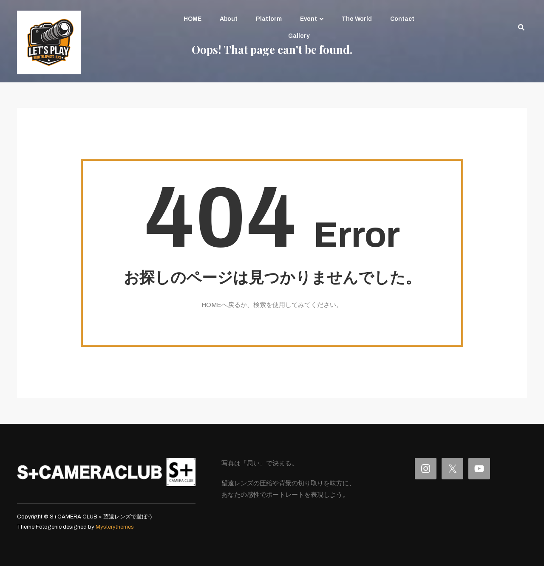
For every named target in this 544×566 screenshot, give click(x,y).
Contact (402, 19)
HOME (192, 19)
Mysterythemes (115, 527)
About (229, 19)
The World (357, 19)
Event (308, 19)
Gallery (298, 36)
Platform (269, 19)
